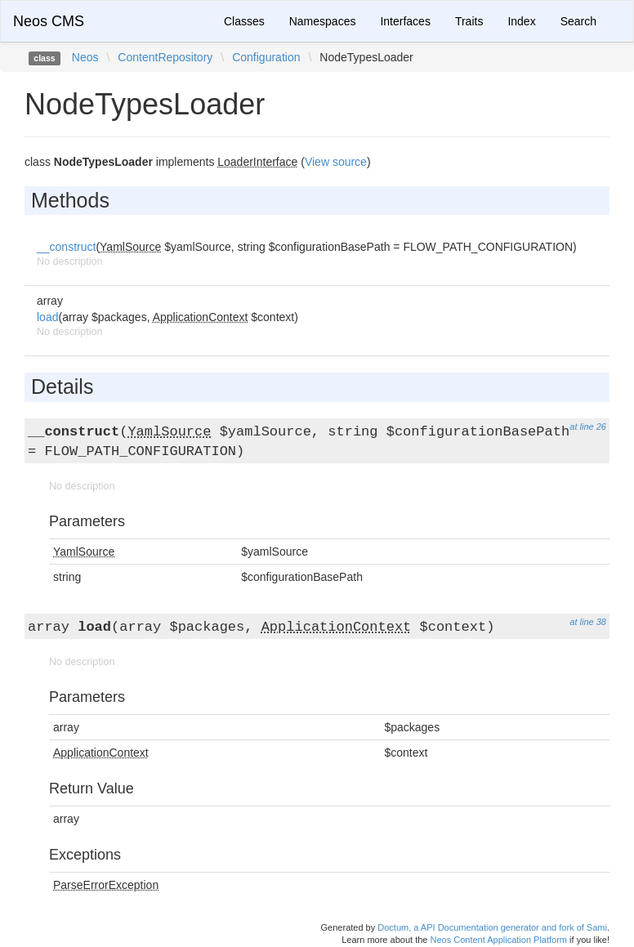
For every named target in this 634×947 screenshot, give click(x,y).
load (47, 317)
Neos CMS (48, 21)
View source (336, 161)
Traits (469, 21)
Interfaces (405, 21)
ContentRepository (165, 57)
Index (521, 21)
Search (578, 21)
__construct (66, 246)
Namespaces (322, 21)
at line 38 (587, 622)
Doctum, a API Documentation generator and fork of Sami (492, 927)
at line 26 (587, 426)
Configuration (266, 57)
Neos (85, 57)
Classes (244, 21)
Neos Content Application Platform (498, 940)
